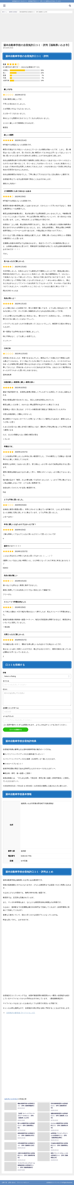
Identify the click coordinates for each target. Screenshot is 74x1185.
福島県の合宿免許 (11, 1099)
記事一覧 (4, 1182)
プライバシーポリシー (23, 1182)
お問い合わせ (12, 1182)
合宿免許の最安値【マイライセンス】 (20, 1013)
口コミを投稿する (16, 730)
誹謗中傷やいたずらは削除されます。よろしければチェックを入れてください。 (37, 725)
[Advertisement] (37, 27)
